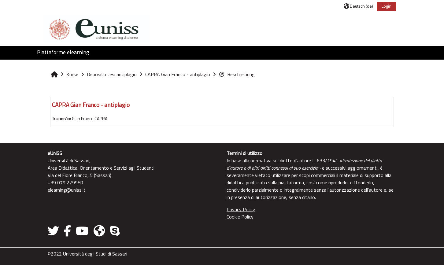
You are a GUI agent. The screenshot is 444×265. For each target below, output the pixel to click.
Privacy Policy (241, 209)
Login (386, 6)
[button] (358, 6)
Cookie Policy (240, 216)
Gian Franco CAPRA (90, 118)
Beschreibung (237, 74)
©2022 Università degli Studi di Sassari (87, 253)
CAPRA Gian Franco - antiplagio (91, 104)
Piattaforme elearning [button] (63, 52)
